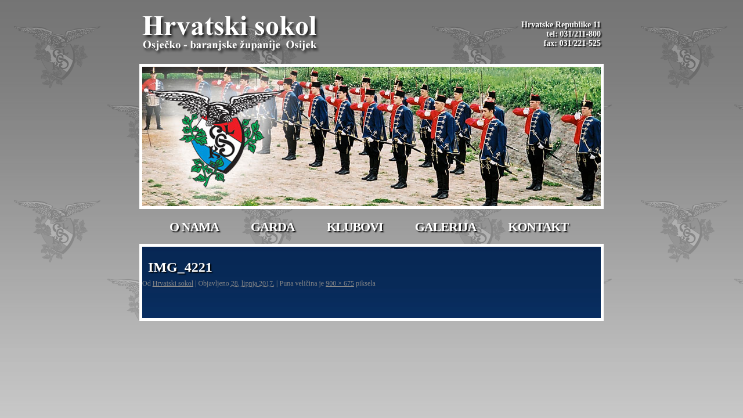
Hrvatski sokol (173, 283)
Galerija (446, 226)
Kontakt (538, 226)
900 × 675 (340, 283)
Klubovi (355, 226)
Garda (273, 226)
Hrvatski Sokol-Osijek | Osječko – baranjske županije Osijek (231, 35)
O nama (194, 226)
